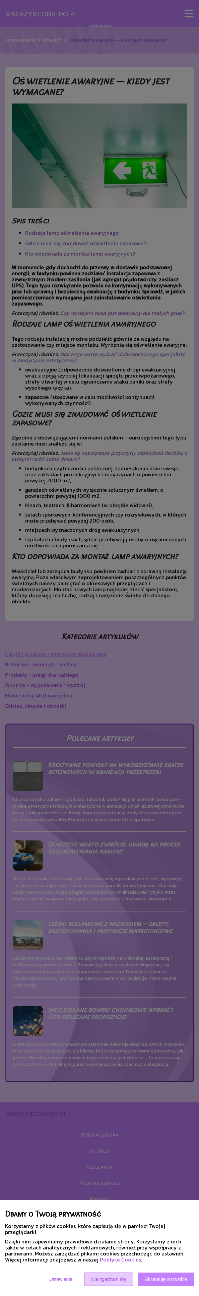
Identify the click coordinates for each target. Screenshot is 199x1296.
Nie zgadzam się (108, 1279)
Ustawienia (61, 1279)
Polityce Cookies (120, 1259)
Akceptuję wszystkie (166, 1279)
